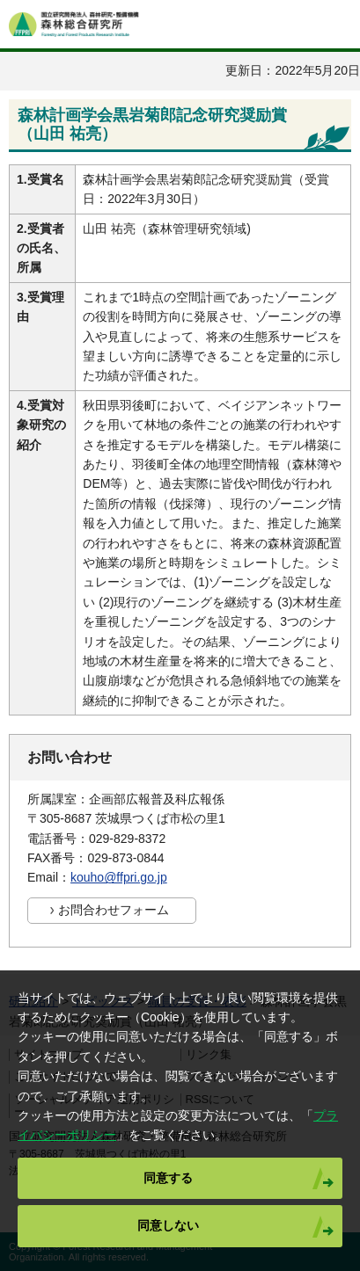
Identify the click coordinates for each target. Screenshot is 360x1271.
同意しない (168, 1225)
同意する (168, 1178)
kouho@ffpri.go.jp (118, 877)
